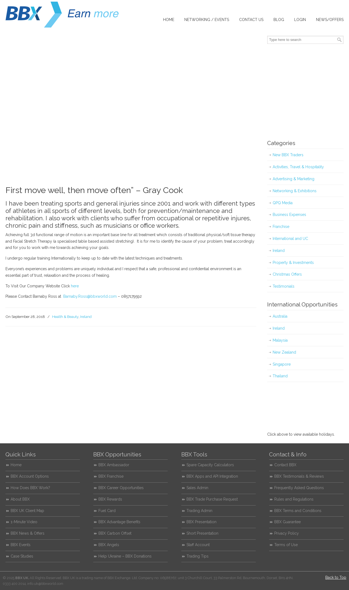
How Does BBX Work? (30, 488)
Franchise (281, 226)
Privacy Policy (286, 533)
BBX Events (21, 545)
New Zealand (284, 352)
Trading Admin (199, 510)
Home (16, 465)
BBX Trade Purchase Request (212, 499)
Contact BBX (285, 465)
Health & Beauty (65, 316)
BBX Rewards (110, 499)
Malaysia (280, 340)
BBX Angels (108, 545)
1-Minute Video (24, 522)
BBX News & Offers (27, 533)
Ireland (86, 316)
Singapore (282, 364)
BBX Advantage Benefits (119, 522)
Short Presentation (202, 533)
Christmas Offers (287, 274)
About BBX (20, 499)
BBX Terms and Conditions (297, 510)
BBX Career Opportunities (121, 488)
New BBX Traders (288, 155)
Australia (280, 316)
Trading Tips (197, 556)
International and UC (290, 238)
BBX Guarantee (287, 522)
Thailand (280, 376)
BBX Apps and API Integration (212, 476)
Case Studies (22, 556)
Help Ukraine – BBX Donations (125, 556)
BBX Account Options (30, 476)
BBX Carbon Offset (114, 533)
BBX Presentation (201, 522)
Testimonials (283, 286)
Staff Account (198, 545)
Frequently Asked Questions (299, 488)
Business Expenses (289, 214)
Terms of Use (286, 545)
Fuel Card (107, 510)
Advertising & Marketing (293, 179)
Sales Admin (197, 488)
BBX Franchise (111, 476)
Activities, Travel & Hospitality (298, 167)
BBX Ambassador (113, 465)
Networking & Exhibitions (295, 191)
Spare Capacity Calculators (210, 465)
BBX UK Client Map (27, 510)
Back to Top (335, 577)
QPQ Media (283, 203)
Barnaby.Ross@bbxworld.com (90, 296)
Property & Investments (293, 262)
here (75, 286)
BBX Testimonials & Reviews (299, 476)
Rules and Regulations (294, 499)
